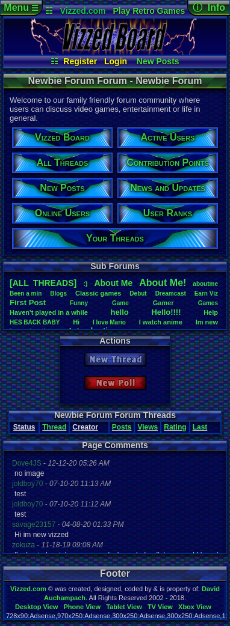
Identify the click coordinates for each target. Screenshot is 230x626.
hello (119, 312)
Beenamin (26, 293)
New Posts (158, 61)
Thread (54, 427)
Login (115, 61)
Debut (137, 293)
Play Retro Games (149, 11)
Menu (21, 7)
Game (120, 303)
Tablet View (124, 606)
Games (208, 303)
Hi (76, 322)
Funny (79, 303)
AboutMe (113, 283)
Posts (122, 427)
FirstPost (28, 302)
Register (80, 61)
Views (147, 427)
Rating (175, 427)
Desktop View (36, 606)
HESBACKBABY (35, 322)
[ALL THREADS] (43, 283)
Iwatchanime (160, 322)
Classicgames (98, 293)
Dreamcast (170, 293)
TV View (160, 606)
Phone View (82, 606)
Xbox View (194, 606)
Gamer (163, 302)
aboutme (205, 284)
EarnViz (206, 293)
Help (211, 312)
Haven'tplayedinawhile (49, 312)
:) (85, 283)
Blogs (58, 293)
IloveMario (109, 322)
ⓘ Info (209, 7)
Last (200, 427)
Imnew (207, 322)
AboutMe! (162, 283)
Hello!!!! (166, 312)
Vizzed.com (83, 11)
